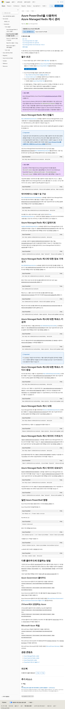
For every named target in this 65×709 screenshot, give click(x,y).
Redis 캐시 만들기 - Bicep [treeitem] (12, 43)
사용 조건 (49, 706)
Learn (23, 11)
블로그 (16, 706)
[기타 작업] (62, 11)
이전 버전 (11, 706)
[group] (42, 189)
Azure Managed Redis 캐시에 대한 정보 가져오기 (34, 44)
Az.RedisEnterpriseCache (51, 96)
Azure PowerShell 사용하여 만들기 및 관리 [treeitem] (12, 34)
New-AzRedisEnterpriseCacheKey (51, 373)
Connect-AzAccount (31, 77)
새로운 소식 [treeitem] (7, 21)
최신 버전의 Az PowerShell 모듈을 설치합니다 (37, 75)
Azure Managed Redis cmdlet (31, 656)
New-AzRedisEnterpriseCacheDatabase (31, 197)
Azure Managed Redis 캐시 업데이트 (31, 42)
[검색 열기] (58, 2)
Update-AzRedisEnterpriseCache (29, 226)
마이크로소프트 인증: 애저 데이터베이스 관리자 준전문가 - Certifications (38, 687)
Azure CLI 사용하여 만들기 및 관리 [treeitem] (12, 39)
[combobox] (10, 13)
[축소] (18, 10)
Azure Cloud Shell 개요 (39, 81)
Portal (51, 6)
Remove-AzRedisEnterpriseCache (51, 409)
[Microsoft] (3, 2)
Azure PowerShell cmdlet (30, 660)
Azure (27, 11)
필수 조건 (25, 39)
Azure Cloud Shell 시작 (43, 66)
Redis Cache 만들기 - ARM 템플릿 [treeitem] (11, 46)
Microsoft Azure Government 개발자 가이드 (34, 600)
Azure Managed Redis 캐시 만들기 (30, 40)
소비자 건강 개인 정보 (39, 706)
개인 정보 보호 (28, 706)
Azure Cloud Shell (45, 64)
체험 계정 (46, 60)
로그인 (61, 2)
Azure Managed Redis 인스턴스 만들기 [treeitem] (12, 30)
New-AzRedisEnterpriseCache (28, 118)
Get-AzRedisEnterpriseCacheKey (48, 325)
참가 (22, 706)
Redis (32, 11)
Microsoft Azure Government (55, 598)
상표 (54, 706)
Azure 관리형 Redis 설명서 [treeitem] (9, 16)
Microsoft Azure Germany (52, 646)
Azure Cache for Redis (43, 109)
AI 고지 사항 (4, 706)
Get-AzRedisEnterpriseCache (28, 265)
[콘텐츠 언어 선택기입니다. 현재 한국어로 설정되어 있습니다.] (4, 702)
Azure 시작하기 (58, 6)
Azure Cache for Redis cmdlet (31, 658)
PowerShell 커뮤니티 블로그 (31, 662)
